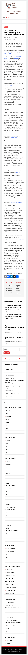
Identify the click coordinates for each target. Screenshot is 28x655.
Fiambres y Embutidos (11, 456)
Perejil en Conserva (11, 614)
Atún (7, 413)
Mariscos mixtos (10, 432)
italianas (16, 58)
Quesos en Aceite (10, 605)
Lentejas (8, 536)
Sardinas (8, 410)
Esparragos (9, 467)
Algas (7, 422)
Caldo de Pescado (10, 575)
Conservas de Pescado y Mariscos (13, 407)
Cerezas (8, 504)
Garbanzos (8, 533)
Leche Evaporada (10, 602)
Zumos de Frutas (10, 640)
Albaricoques (9, 519)
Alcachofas (9, 470)
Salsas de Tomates (11, 548)
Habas (7, 543)
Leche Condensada (10, 599)
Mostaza (8, 564)
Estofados (8, 628)
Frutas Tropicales (10, 507)
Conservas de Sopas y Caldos (12, 566)
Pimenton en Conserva (11, 620)
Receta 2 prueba (9, 369)
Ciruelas (8, 501)
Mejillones (8, 416)
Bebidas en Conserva (10, 637)
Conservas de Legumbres (11, 530)
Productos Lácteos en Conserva (13, 596)
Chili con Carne (10, 635)
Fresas (7, 512)
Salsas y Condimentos (10, 545)
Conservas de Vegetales (11, 458)
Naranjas (8, 522)
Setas (7, 483)
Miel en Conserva (10, 590)
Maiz (7, 480)
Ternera (8, 440)
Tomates (8, 461)
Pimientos (8, 464)
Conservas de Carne (10, 437)
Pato (7, 450)
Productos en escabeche (12, 435)
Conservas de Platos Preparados (13, 622)
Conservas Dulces (9, 581)
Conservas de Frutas (10, 485)
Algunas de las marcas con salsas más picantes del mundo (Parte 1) (14, 327)
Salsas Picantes (10, 551)
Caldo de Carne (10, 572)
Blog (5, 26)
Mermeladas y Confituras (11, 509)
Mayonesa (8, 561)
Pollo (7, 443)
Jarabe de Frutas (10, 593)
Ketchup (8, 557)
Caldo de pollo (9, 569)
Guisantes (8, 474)
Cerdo (7, 446)
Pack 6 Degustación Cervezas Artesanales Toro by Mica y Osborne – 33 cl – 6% (14, 380)
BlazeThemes (16, 651)
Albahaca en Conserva (11, 611)
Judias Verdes (9, 477)
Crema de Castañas (11, 587)
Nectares (8, 643)
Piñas (7, 495)
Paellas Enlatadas (10, 625)
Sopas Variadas (10, 578)
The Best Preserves (9, 38)
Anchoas (8, 425)
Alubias (8, 540)
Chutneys (8, 554)
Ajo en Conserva (10, 617)
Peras (7, 491)
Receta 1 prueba (9, 374)
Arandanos (8, 525)
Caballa (8, 429)
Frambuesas (9, 516)
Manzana (8, 498)
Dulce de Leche (10, 584)
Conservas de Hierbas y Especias (13, 607)
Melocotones (9, 488)
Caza (7, 453)
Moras (7, 528)
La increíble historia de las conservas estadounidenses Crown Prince (13, 316)
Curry (7, 632)
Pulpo (7, 419)
